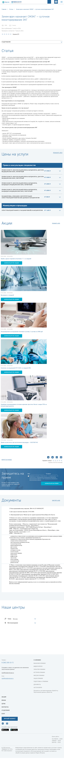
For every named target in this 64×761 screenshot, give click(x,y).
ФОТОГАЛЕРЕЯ (38, 687)
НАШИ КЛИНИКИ (38, 678)
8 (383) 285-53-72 (8, 662)
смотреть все (56, 500)
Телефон (48, 473)
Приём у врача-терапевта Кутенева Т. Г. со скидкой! (16, 258)
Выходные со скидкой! (7, 295)
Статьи (11, 9)
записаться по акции (11, 263)
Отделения (6, 710)
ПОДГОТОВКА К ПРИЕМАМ (41, 681)
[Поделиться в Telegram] (52, 457)
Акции (4, 697)
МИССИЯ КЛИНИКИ (39, 675)
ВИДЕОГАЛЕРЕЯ (38, 666)
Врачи (4, 700)
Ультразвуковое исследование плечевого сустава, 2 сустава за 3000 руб (22, 331)
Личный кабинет (10, 718)
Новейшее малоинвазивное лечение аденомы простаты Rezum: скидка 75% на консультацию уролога (24, 405)
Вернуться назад (7, 459)
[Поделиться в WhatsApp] (56, 457)
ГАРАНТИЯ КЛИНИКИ (39, 669)
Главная (4, 9)
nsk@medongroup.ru (8, 672)
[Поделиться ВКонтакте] (48, 457)
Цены (3, 703)
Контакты (5, 707)
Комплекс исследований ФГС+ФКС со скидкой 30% (16, 368)
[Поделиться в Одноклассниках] (61, 457)
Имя (29, 473)
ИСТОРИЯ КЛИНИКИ (39, 672)
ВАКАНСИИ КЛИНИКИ (40, 663)
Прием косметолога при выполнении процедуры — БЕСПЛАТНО (19, 442)
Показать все (57, 152)
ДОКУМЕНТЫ (37, 684)
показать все (56, 223)
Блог (3, 713)
